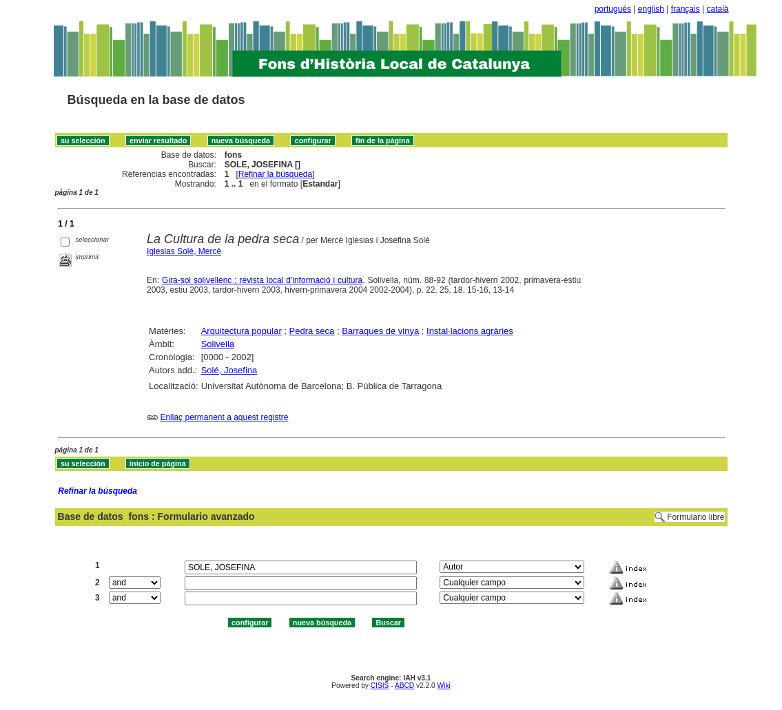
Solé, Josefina (229, 370)
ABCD (404, 685)
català (717, 9)
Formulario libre (695, 517)
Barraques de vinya (380, 331)
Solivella (217, 344)
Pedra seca (312, 331)
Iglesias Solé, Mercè (184, 251)
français (685, 9)
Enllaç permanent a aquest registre (224, 417)
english (651, 9)
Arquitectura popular (241, 331)
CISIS (380, 685)
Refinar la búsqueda (275, 174)
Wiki (444, 685)
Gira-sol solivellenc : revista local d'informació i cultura (262, 280)
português (613, 9)
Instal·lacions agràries (469, 331)
